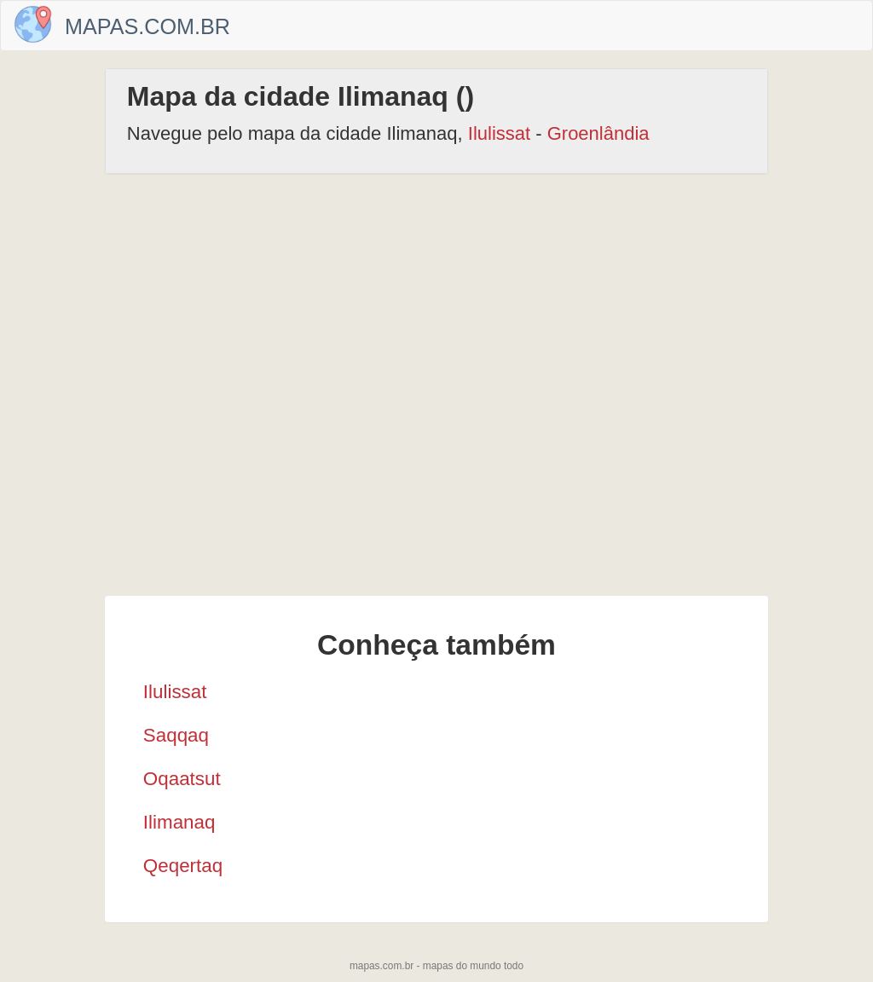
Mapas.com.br (147, 26)
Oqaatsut (182, 778)
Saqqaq (176, 735)
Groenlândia (598, 133)
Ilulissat (499, 133)
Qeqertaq (183, 865)
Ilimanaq (179, 822)
